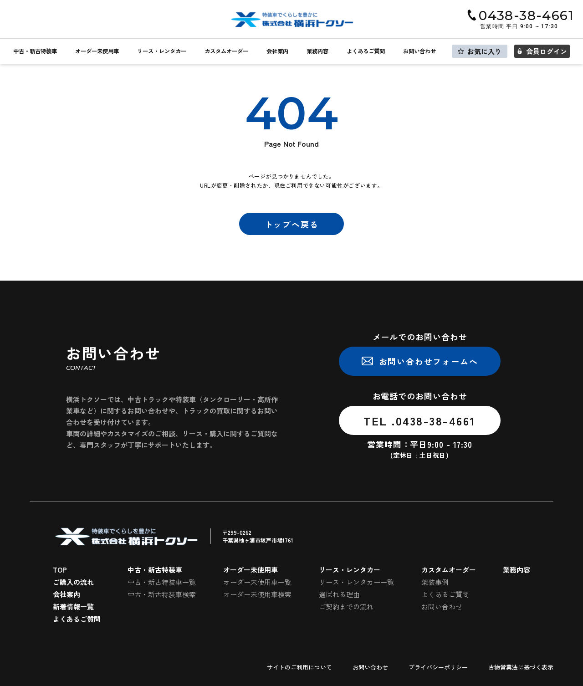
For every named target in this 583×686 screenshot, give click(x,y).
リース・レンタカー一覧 (356, 581)
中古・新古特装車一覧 (162, 581)
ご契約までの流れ (346, 606)
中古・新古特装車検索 (162, 594)
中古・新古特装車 (35, 51)
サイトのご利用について (299, 667)
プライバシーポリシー (438, 667)
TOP (60, 569)
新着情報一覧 (73, 606)
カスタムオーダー (226, 51)
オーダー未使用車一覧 (257, 581)
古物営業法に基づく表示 (520, 667)
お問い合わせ (419, 51)
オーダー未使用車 (97, 51)
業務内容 (317, 51)
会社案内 (277, 51)
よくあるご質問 (366, 51)
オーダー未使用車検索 (257, 594)
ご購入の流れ (73, 581)
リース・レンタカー (161, 51)
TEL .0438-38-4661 (419, 420)
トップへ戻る (292, 224)
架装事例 (435, 581)
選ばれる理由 (339, 594)
